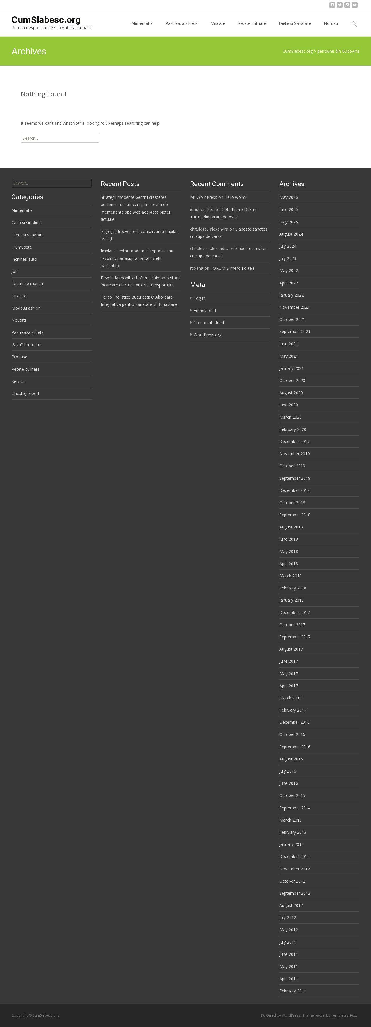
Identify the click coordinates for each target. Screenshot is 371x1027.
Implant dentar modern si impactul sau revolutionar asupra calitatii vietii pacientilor (137, 258)
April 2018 (288, 563)
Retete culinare (252, 28)
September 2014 (294, 808)
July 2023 (287, 258)
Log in (199, 298)
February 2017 (292, 710)
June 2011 (288, 954)
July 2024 (287, 246)
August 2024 (291, 234)
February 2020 (292, 429)
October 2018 (292, 502)
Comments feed (209, 322)
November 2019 (294, 453)
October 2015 (292, 795)
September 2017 (294, 637)
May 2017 (288, 673)
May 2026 (288, 197)
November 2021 (294, 307)
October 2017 (292, 624)
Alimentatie (142, 28)
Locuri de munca (27, 283)
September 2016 (294, 746)
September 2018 (294, 514)
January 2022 (291, 295)
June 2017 (288, 661)
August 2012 (291, 905)
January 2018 (291, 600)
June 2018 (288, 539)
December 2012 (294, 856)
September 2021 (294, 331)
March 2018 (290, 575)
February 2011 (292, 990)
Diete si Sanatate (295, 28)
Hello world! (235, 197)
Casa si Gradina (26, 222)
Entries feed (205, 310)
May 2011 (288, 966)
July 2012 (287, 917)
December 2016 (294, 722)
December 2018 (294, 490)
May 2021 (288, 356)
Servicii (18, 381)
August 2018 (291, 527)
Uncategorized (25, 393)
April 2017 (288, 685)
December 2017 (294, 612)
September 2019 (294, 478)
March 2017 (290, 698)
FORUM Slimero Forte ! (232, 268)
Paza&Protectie (26, 344)
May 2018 (288, 551)
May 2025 (288, 222)
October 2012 (292, 881)
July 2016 (287, 771)
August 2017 (291, 649)
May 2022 (288, 270)
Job (15, 271)
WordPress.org (207, 334)
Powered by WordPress (281, 1015)
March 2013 (290, 820)
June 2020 (288, 404)
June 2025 (288, 209)
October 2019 (292, 466)
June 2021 (288, 343)
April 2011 (288, 978)
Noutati (331, 28)
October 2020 (292, 380)
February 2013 (292, 832)
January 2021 (291, 368)
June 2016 (288, 783)
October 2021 (292, 319)
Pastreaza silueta (182, 28)
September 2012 (294, 893)
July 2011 (287, 942)
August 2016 (291, 759)
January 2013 (291, 844)
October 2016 (292, 734)
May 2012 (288, 929)
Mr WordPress (203, 197)
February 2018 (292, 588)
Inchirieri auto (24, 259)
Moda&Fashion (26, 308)
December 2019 (294, 441)
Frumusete (22, 247)
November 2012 (294, 869)
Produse (19, 356)
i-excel (320, 1015)
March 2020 (290, 417)
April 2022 (288, 283)
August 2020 (291, 392)
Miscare (217, 28)
